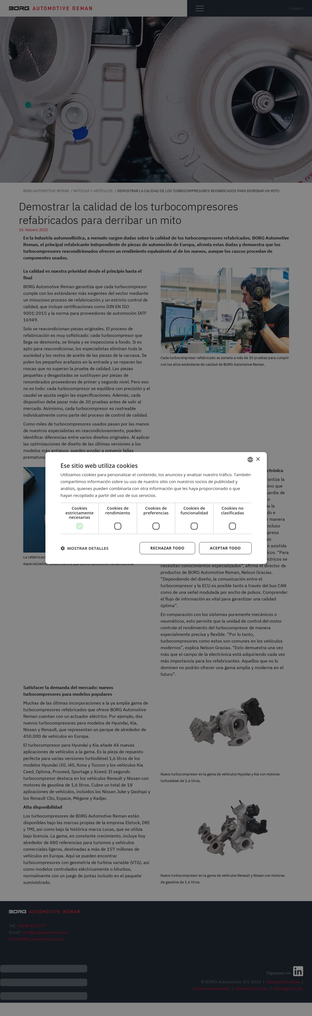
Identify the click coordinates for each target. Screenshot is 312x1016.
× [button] (258, 459)
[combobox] (250, 459)
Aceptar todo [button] (225, 548)
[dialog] (156, 508)
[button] (85, 548)
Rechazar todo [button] (167, 548)
